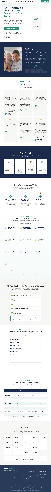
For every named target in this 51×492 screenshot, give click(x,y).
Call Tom (33, 1)
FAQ (30, 1)
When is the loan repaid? (25, 346)
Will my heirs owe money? (25, 359)
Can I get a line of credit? (25, 362)
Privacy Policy (28, 478)
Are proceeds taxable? (25, 365)
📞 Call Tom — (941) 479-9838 (11, 28)
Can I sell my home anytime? (25, 352)
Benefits (22, 1)
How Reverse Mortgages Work (30, 469)
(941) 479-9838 (41, 469)
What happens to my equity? (25, 343)
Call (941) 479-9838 (45, 1)
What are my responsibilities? (25, 349)
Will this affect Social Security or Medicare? (25, 368)
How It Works (18, 1)
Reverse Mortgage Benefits (30, 471)
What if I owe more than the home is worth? (25, 371)
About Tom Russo (28, 473)
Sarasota (6, 1)
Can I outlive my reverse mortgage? (25, 356)
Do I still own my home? (25, 340)
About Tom (27, 1)
